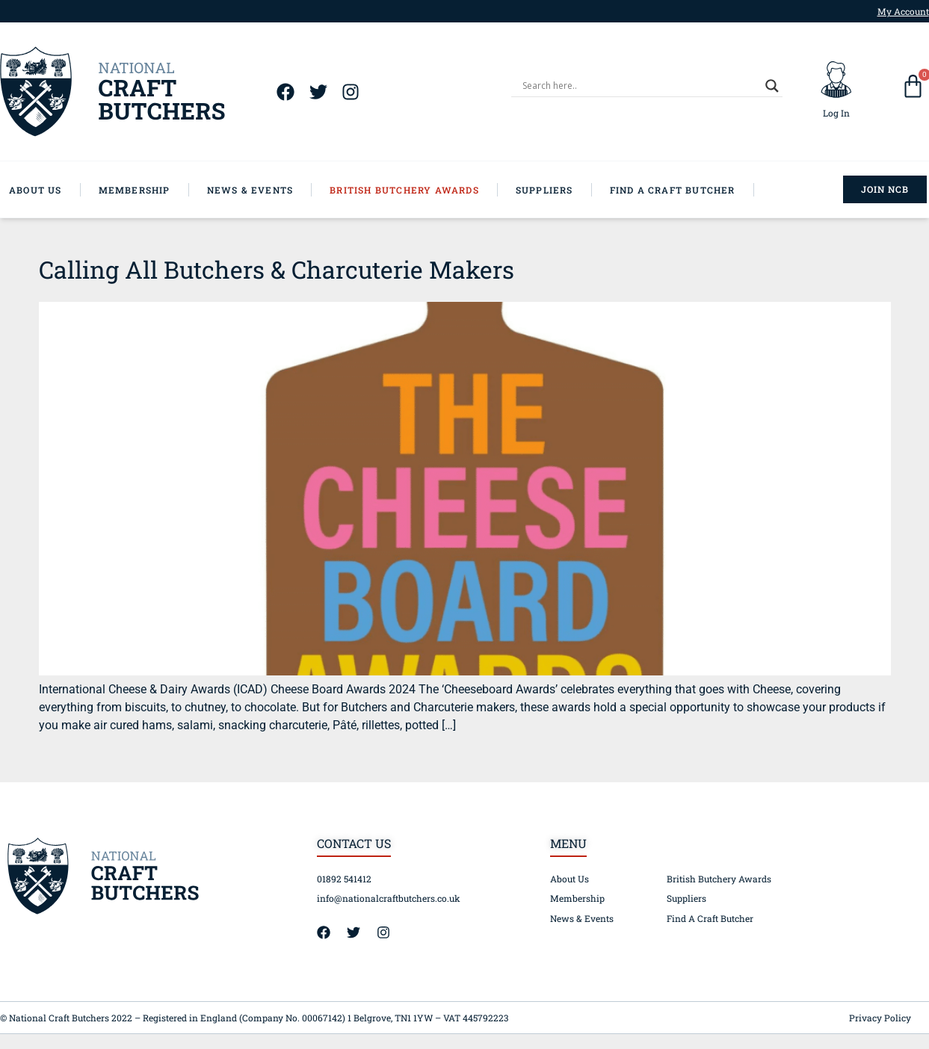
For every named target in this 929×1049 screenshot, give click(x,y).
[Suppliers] (554, 189)
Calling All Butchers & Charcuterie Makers (276, 269)
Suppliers (686, 898)
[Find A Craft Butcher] (682, 189)
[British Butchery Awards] (414, 189)
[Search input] (640, 85)
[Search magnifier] (772, 85)
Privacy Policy (880, 1018)
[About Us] (45, 189)
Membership (577, 898)
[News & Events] (259, 189)
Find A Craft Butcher (710, 918)
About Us (569, 879)
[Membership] (144, 189)
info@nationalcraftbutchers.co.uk (388, 898)
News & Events (582, 918)
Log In (836, 113)
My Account (903, 11)
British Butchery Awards (719, 879)
